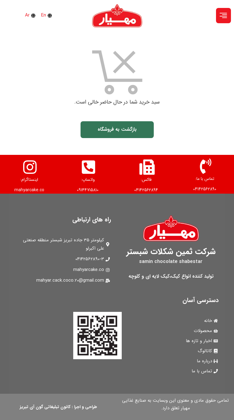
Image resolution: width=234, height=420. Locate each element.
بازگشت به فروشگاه (117, 129)
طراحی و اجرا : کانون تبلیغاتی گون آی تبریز (58, 407)
